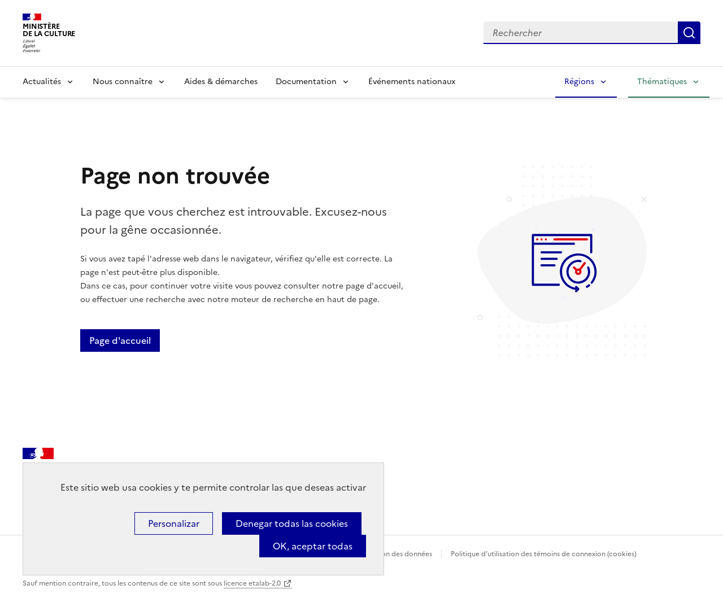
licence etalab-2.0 (252, 583)
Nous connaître (123, 82)
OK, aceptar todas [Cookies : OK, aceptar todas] (312, 546)
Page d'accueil (120, 340)
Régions (579, 82)
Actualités (42, 82)
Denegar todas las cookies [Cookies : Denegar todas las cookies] (292, 523)
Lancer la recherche (689, 32)
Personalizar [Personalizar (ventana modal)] (173, 523)
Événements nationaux (411, 82)
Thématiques (662, 82)
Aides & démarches (221, 82)
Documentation (306, 82)
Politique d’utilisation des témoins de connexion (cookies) (544, 554)
